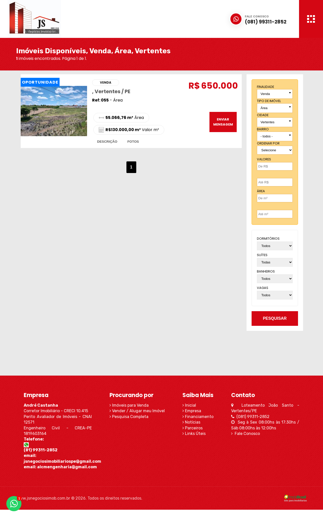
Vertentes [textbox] (268, 122)
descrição (107, 141)
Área (261, 191)
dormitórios (268, 238)
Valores (264, 159)
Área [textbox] (264, 108)
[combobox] (275, 94)
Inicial (191, 405)
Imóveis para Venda (127, 405)
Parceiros (194, 428)
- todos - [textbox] (267, 136)
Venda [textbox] (265, 94)
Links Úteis (195, 433)
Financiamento (199, 416)
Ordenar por (268, 143)
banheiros (266, 271)
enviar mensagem (223, 122)
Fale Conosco (250, 433)
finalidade (265, 87)
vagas (262, 288)
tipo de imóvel (269, 101)
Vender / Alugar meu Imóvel (135, 410)
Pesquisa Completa (127, 416)
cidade (262, 115)
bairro (263, 129)
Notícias (193, 422)
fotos (133, 141)
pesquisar (275, 318)
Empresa (193, 410)
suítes (262, 255)
